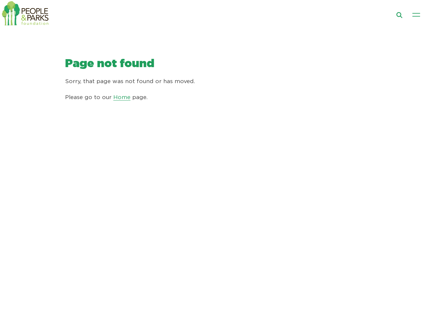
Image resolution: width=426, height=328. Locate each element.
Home (121, 97)
